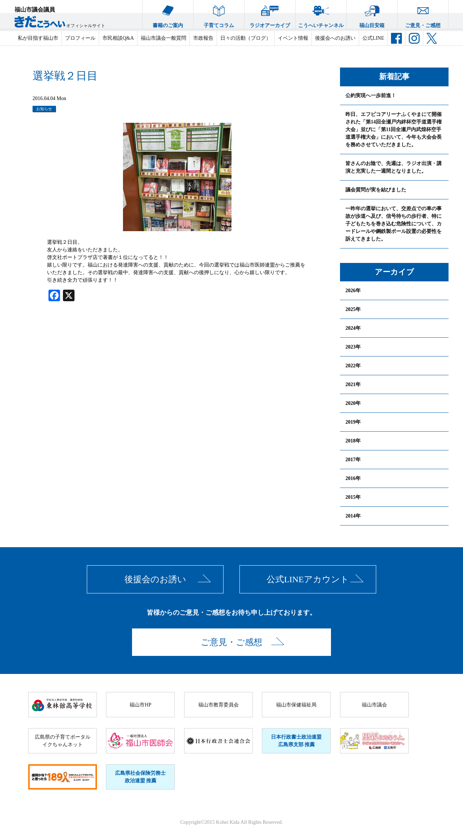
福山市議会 (374, 705)
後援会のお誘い (155, 579)
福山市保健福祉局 (296, 705)
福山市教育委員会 (218, 705)
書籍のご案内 (168, 14)
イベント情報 (293, 38)
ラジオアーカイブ (270, 14)
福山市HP (140, 705)
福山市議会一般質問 (163, 38)
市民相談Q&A (118, 38)
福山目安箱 (372, 14)
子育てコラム (219, 14)
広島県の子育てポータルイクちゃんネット (62, 740)
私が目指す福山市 (38, 38)
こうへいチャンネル (321, 14)
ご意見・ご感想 (423, 14)
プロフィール (80, 38)
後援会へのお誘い (335, 38)
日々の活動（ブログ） (245, 38)
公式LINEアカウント (308, 579)
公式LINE (373, 38)
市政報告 (203, 38)
